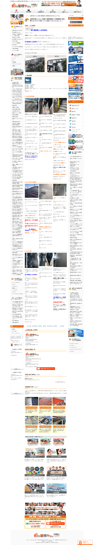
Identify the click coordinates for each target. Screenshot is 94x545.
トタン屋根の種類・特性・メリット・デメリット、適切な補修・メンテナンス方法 (76, 191)
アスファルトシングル (16, 63)
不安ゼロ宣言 (15, 41)
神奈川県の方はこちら (46, 445)
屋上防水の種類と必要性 (17, 94)
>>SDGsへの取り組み (14, 340)
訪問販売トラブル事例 (74, 309)
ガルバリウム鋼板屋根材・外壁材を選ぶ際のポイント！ (17, 235)
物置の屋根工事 (15, 322)
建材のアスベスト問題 (16, 112)
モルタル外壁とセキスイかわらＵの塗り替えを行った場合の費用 (76, 300)
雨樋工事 (73, 121)
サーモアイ (72, 345)
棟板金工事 (74, 117)
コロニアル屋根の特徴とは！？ (76, 218)
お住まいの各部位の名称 (17, 89)
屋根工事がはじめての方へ (17, 30)
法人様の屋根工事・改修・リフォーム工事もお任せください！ (17, 317)
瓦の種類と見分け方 (16, 111)
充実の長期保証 (15, 48)
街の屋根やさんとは (16, 32)
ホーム (27, 15)
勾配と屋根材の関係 (16, 109)
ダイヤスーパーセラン (74, 343)
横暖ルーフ (14, 288)
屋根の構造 (14, 180)
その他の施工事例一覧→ (60, 381)
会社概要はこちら (17, 369)
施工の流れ (14, 44)
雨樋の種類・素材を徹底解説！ (76, 280)
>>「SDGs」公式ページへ (15, 341)
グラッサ (14, 291)
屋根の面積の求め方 (16, 121)
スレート (14, 58)
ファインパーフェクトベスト (75, 349)
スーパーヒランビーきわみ (17, 293)
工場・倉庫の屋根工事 (16, 314)
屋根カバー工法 (75, 108)
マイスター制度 (15, 50)
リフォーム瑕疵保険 (16, 42)
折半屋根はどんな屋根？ (74, 198)
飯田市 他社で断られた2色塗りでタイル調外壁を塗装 (55, 326)
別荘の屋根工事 (15, 320)
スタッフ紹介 (14, 331)
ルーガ (13, 284)
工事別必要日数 (73, 170)
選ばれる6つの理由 (16, 37)
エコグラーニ (15, 286)
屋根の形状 (14, 105)
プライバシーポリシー (16, 333)
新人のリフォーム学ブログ (75, 278)
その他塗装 (32, 25)
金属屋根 (14, 62)
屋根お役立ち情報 (73, 237)
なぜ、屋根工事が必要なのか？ (76, 156)
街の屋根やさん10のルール (17, 39)
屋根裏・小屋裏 (15, 107)
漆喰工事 (73, 111)
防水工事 (73, 124)
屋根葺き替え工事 (75, 105)
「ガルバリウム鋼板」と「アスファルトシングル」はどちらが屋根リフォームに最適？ (76, 225)
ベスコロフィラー (73, 347)
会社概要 (13, 329)
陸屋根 (13, 65)
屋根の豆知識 (15, 116)
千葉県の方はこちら (58, 445)
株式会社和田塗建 (29, 340)
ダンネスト (72, 351)
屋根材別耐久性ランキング (17, 191)
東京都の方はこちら (32, 445)
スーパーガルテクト (16, 282)
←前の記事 (28, 326)
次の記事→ (62, 326)
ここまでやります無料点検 (17, 46)
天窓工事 (73, 127)
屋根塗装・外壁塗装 (76, 114)
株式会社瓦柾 (28, 360)
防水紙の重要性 (15, 114)
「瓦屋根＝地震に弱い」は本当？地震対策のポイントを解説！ (75, 259)
